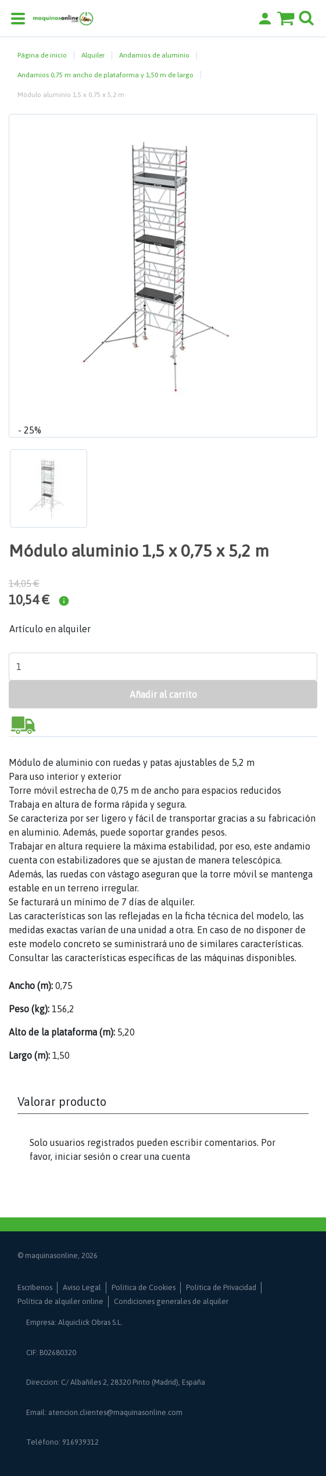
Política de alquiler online (60, 1301)
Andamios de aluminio (154, 55)
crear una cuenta (155, 1156)
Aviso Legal (82, 1287)
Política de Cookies (143, 1287)
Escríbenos (34, 1287)
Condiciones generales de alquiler (171, 1301)
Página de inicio (42, 55)
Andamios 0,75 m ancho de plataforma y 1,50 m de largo (105, 75)
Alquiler (93, 55)
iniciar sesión (82, 1156)
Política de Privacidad (221, 1287)
